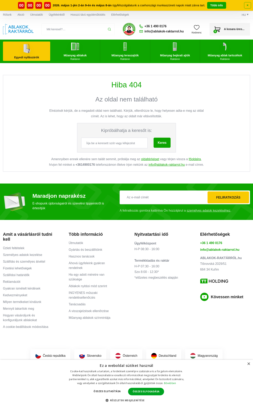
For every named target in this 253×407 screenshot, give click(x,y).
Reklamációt (11, 281)
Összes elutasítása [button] (107, 391)
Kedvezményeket (15, 295)
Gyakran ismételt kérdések (21, 288)
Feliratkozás (228, 197)
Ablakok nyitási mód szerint (88, 286)
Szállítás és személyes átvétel (24, 261)
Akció (21, 14)
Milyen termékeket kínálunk (22, 302)
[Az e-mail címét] (185, 197)
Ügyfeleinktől (57, 14)
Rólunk (7, 14)
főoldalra (195, 159)
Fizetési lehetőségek (17, 268)
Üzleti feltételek (14, 248)
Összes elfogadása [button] (146, 391)
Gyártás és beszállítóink (85, 249)
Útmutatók (36, 14)
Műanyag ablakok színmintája (89, 317)
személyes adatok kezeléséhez (208, 210)
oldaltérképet (150, 159)
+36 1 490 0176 (211, 243)
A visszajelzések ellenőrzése (89, 311)
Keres (162, 142)
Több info (216, 5)
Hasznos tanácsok (82, 256)
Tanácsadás (77, 304)
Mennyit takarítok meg (18, 308)
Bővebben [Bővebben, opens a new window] (170, 383)
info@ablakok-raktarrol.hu (166, 164)
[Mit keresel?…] (78, 29)
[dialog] (126, 383)
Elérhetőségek (120, 14)
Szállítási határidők (16, 275)
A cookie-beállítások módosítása (25, 326)
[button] (127, 400)
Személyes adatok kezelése (22, 255)
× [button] (248, 364)
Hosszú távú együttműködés (88, 14)
